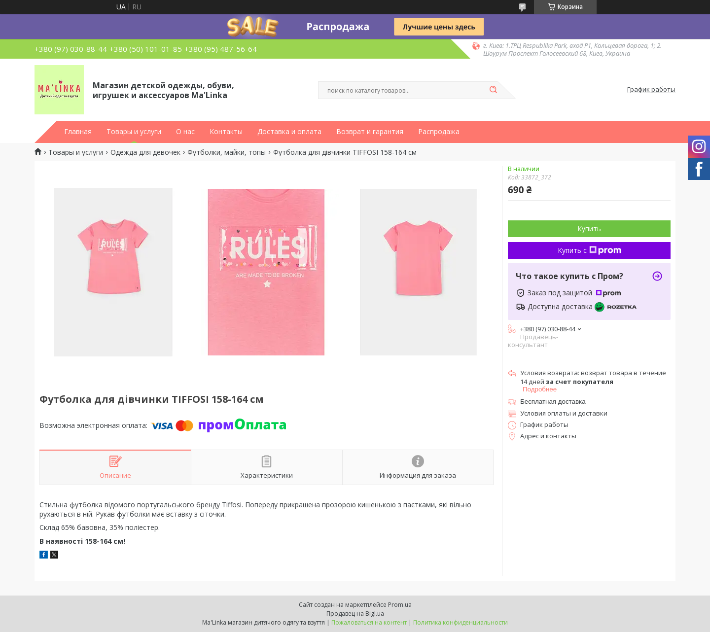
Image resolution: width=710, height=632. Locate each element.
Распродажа (439, 131)
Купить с (589, 250)
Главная (78, 131)
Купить (589, 228)
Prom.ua (400, 604)
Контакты (226, 131)
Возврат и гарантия (369, 131)
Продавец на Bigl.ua (355, 613)
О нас (185, 131)
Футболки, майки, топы (226, 152)
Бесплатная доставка (553, 401)
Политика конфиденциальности (460, 622)
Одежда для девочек (145, 152)
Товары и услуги (133, 131)
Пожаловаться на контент (369, 622)
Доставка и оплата (289, 131)
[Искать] (493, 90)
